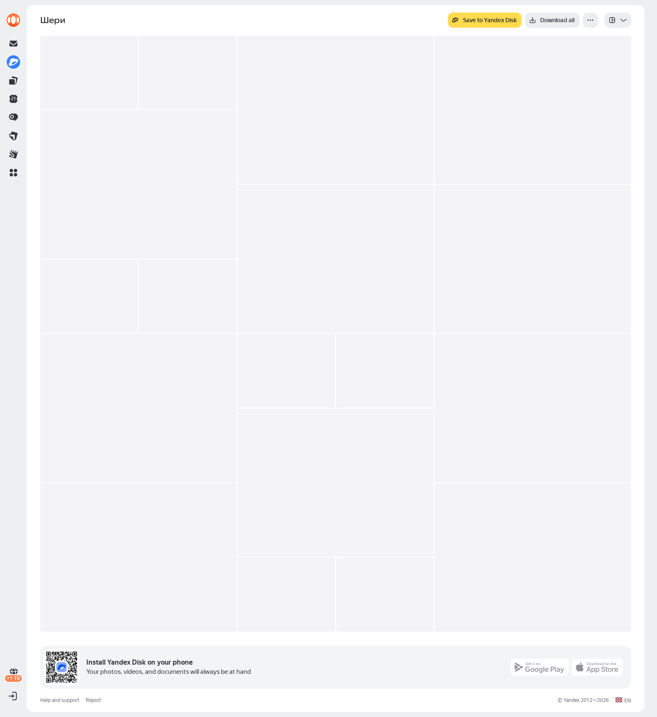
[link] (13, 20)
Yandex (571, 700)
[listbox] (618, 20)
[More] (590, 20)
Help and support (59, 700)
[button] (13, 172)
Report (93, 700)
